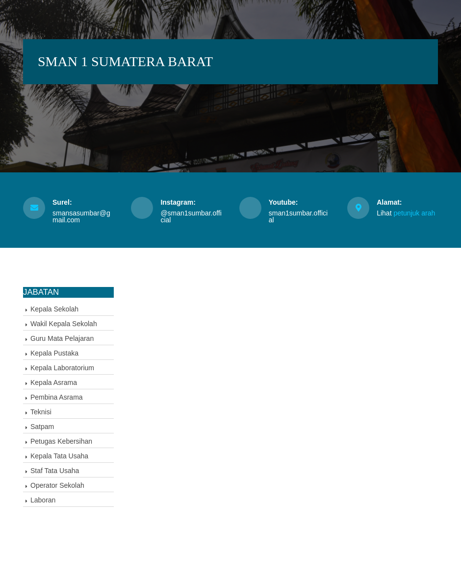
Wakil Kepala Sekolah (63, 324)
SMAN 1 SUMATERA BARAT (125, 61)
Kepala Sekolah (54, 309)
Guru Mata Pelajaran (62, 338)
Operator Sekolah (57, 485)
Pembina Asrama (56, 397)
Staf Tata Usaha (54, 471)
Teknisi (40, 412)
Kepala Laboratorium (62, 368)
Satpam (42, 426)
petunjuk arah (414, 213)
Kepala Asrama (53, 382)
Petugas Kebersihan (61, 441)
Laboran (42, 500)
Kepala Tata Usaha (59, 456)
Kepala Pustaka (54, 353)
